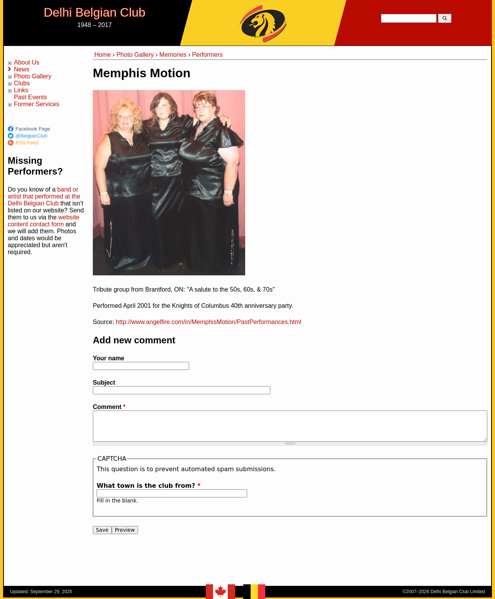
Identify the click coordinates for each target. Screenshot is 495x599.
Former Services (36, 104)
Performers (207, 54)
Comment (109, 407)
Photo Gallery (32, 76)
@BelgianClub (31, 136)
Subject (104, 382)
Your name (109, 358)
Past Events (30, 97)
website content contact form (43, 220)
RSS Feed (26, 143)
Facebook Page (32, 129)
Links (21, 90)
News (21, 69)
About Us (26, 62)
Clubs (22, 83)
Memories (172, 54)
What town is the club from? (149, 485)
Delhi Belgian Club (94, 12)
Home (102, 54)
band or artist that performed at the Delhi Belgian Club (44, 196)
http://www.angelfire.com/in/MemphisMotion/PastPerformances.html (208, 322)
